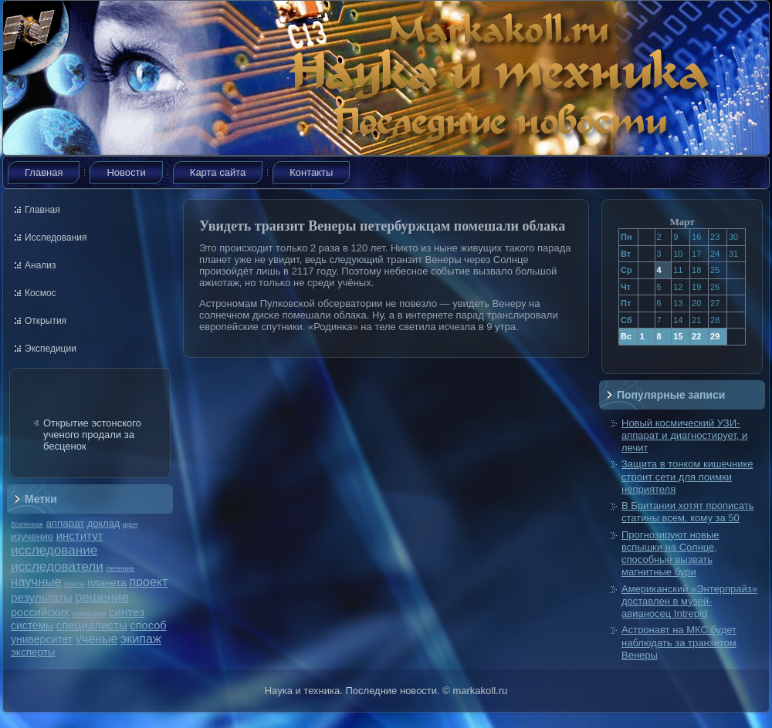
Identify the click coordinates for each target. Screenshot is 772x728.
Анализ (40, 265)
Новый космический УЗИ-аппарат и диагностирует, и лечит (684, 435)
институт (79, 535)
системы (32, 625)
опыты (74, 584)
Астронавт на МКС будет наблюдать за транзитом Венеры (678, 642)
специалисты (91, 625)
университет (42, 639)
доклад (103, 523)
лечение (121, 568)
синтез (126, 611)
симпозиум (89, 614)
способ (148, 625)
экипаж (140, 638)
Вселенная (27, 524)
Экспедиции (50, 348)
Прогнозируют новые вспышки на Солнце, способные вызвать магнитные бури (670, 553)
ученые (96, 638)
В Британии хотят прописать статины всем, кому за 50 (687, 512)
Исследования (55, 237)
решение (102, 597)
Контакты (311, 172)
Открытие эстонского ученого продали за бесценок (92, 434)
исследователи (57, 566)
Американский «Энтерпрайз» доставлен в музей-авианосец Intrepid (689, 601)
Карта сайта (217, 172)
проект (148, 581)
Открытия (45, 320)
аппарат (65, 523)
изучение (32, 536)
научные (36, 582)
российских (40, 612)
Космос (40, 293)
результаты (42, 597)
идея (130, 524)
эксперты (33, 652)
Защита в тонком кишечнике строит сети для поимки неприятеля (687, 476)
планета (107, 582)
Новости (126, 172)
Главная (44, 172)
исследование (54, 550)
